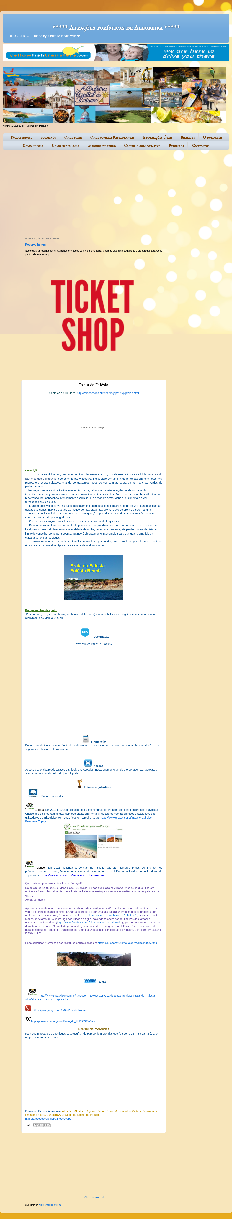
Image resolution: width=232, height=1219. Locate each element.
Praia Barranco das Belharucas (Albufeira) (110, 915)
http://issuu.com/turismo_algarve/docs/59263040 (127, 942)
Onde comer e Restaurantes (112, 137)
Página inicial (21, 137)
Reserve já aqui (36, 244)
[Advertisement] (38, 194)
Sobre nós (48, 137)
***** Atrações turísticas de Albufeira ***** (116, 28)
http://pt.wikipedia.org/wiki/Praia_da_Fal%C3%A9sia (63, 1021)
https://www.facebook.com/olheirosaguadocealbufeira (89, 922)
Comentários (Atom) (50, 1204)
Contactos (200, 145)
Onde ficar (73, 137)
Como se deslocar (65, 145)
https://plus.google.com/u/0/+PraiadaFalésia (59, 1010)
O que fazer (212, 137)
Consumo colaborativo (142, 145)
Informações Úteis (157, 137)
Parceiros (176, 145)
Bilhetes (188, 137)
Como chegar (33, 145)
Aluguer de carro (102, 145)
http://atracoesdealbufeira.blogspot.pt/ (48, 1118)
